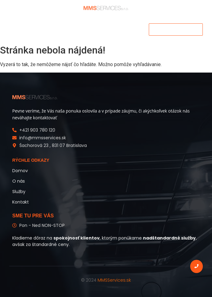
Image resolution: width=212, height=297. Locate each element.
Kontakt (20, 202)
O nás (18, 181)
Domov (20, 171)
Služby (18, 191)
